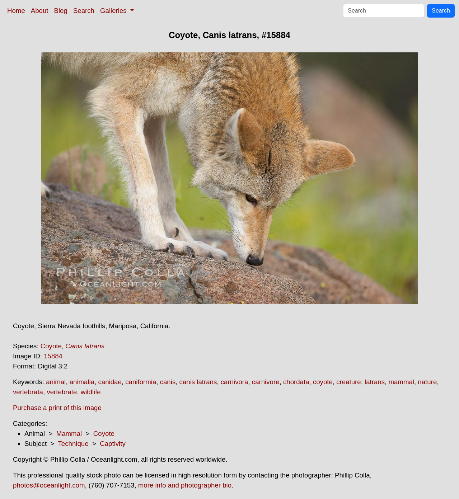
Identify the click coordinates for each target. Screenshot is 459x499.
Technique (73, 443)
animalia (82, 382)
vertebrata (28, 392)
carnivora (234, 382)
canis (168, 382)
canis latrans (198, 382)
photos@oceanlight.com (49, 485)
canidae (109, 382)
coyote (323, 382)
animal (56, 382)
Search (83, 10)
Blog (60, 10)
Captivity (113, 443)
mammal (401, 382)
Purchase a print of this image (57, 407)
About (39, 10)
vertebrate (62, 392)
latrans (375, 382)
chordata (296, 382)
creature (348, 382)
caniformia (140, 382)
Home (16, 10)
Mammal (69, 433)
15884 (53, 356)
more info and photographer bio (184, 485)
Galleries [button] (114, 10)
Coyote (51, 346)
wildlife (91, 392)
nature (427, 382)
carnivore (266, 382)
